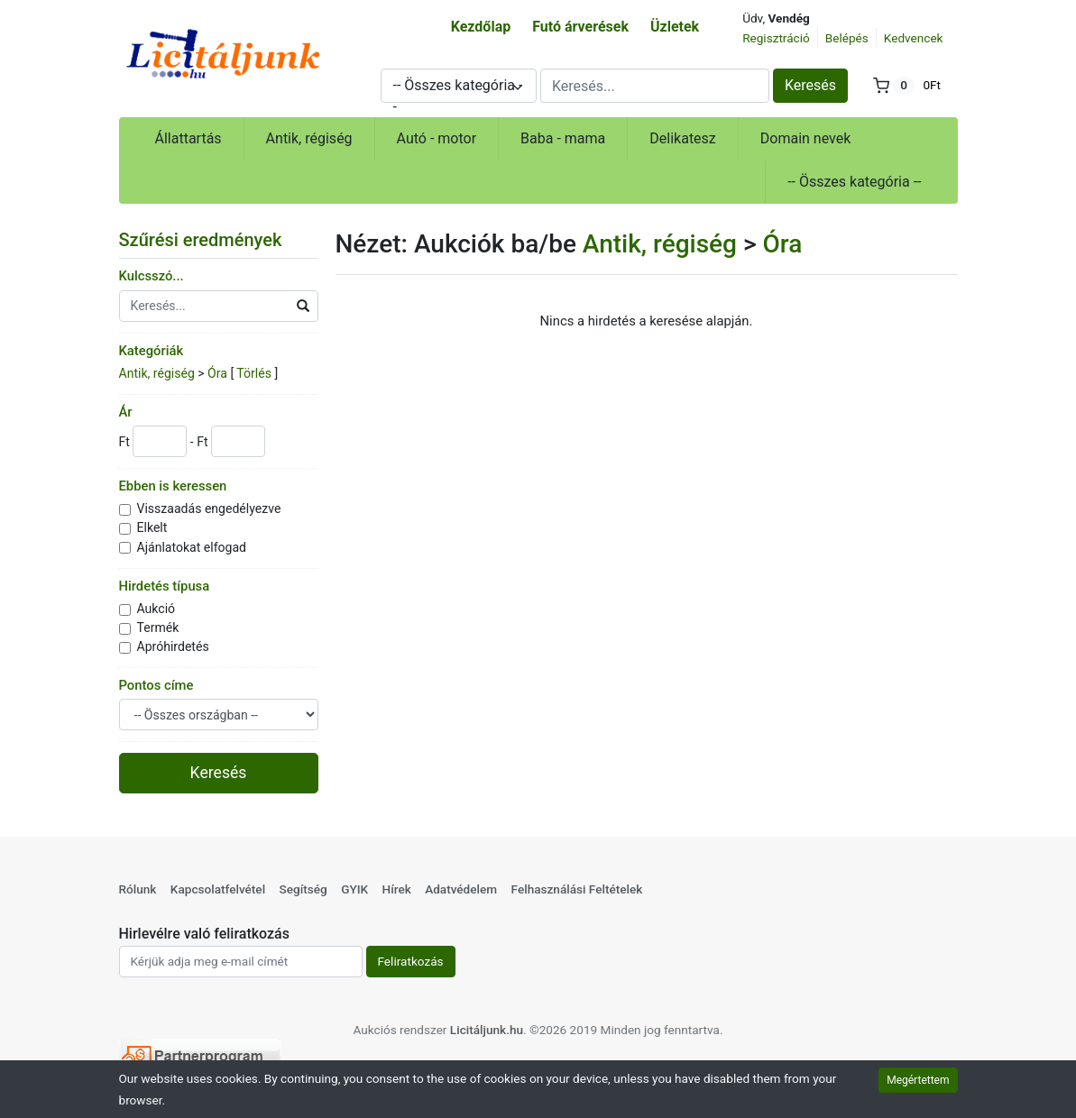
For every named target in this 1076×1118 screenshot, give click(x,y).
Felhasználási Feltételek (577, 889)
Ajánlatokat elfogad (192, 547)
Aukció (156, 608)
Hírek (396, 889)
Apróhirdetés (173, 646)
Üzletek (674, 26)
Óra (217, 373)
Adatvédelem (461, 889)
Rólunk (138, 889)
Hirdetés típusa (164, 586)
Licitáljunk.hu (486, 1029)
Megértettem (918, 1080)
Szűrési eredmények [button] (212, 240)
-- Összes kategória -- (854, 181)
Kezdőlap (480, 26)
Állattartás (188, 138)
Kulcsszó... (151, 276)
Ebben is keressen (173, 486)
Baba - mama (562, 138)
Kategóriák (151, 351)
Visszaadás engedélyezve (209, 508)
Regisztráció (776, 38)
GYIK (354, 889)
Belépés (847, 38)
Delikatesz (682, 138)
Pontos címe (156, 685)
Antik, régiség (309, 138)
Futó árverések (580, 26)
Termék (158, 627)
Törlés (253, 373)
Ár (126, 412)
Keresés (810, 85)
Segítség (302, 889)
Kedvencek (913, 38)
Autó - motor (437, 138)
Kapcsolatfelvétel (217, 889)
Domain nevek (805, 138)
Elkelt (152, 527)
